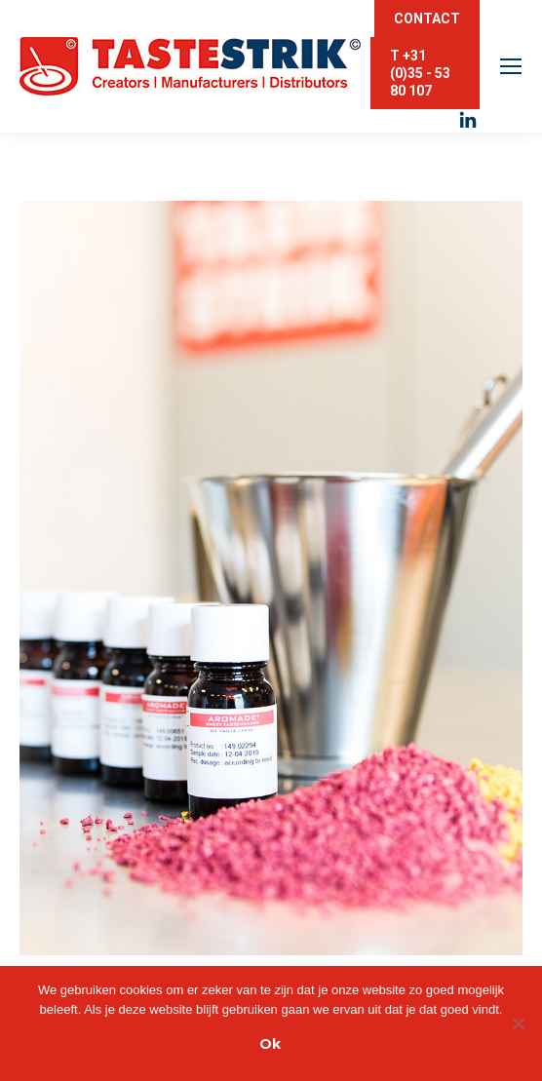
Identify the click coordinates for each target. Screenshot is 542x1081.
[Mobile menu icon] (511, 66)
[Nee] (517, 1023)
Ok (270, 1044)
